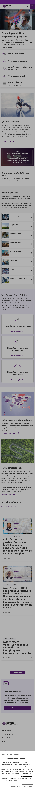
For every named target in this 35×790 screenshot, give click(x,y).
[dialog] (17, 395)
